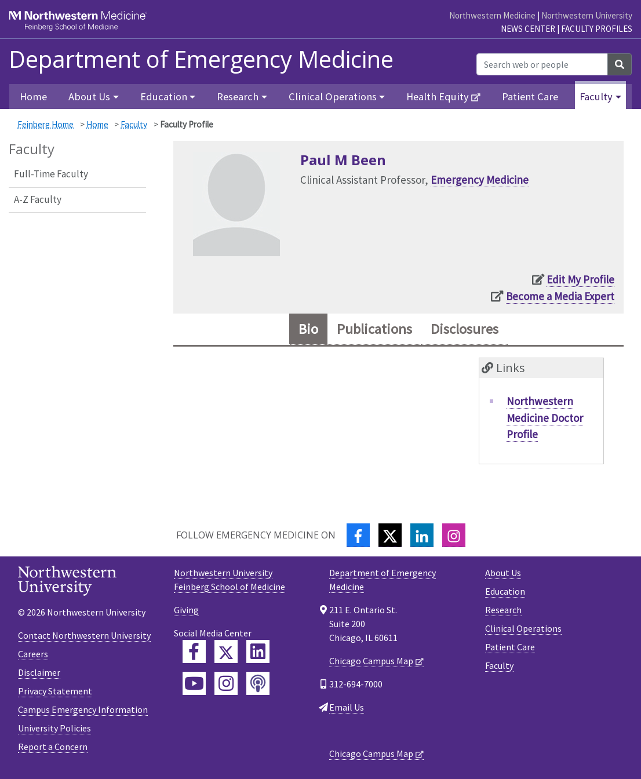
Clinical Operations (523, 628)
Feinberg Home (45, 124)
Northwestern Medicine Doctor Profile (545, 417)
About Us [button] (89, 96)
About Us (503, 572)
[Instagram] (453, 535)
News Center (528, 28)
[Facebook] (358, 535)
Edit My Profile (580, 279)
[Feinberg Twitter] (226, 651)
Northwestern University (586, 15)
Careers (33, 654)
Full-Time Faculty (51, 174)
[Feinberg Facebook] (194, 651)
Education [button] (163, 96)
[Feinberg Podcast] (257, 683)
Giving (186, 610)
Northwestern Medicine (492, 15)
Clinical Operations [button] (333, 96)
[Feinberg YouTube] (194, 683)
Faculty (134, 124)
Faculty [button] (596, 96)
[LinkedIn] (422, 535)
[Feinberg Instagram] (226, 683)
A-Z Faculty (37, 199)
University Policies (54, 728)
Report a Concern (53, 746)
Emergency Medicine (480, 180)
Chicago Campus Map (371, 661)
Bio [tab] (308, 329)
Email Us (346, 707)
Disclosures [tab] (464, 329)
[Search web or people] (542, 64)
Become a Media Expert (560, 296)
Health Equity (437, 96)
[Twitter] (390, 535)
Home (33, 96)
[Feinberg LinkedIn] (257, 651)
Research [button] (237, 96)
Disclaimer (39, 672)
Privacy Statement (55, 691)
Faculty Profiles (596, 28)
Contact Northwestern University (84, 635)
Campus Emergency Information (83, 709)
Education (505, 591)
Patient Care (530, 96)
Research (503, 610)
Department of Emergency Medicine (201, 59)
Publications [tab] (374, 329)
